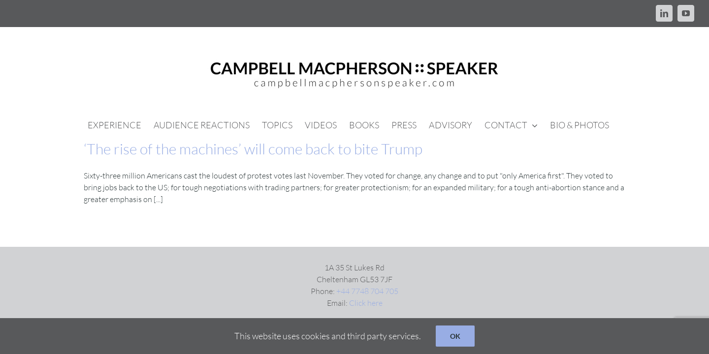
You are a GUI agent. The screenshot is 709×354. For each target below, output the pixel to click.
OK (455, 336)
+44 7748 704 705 (367, 291)
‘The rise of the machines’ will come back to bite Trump (253, 149)
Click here (366, 303)
